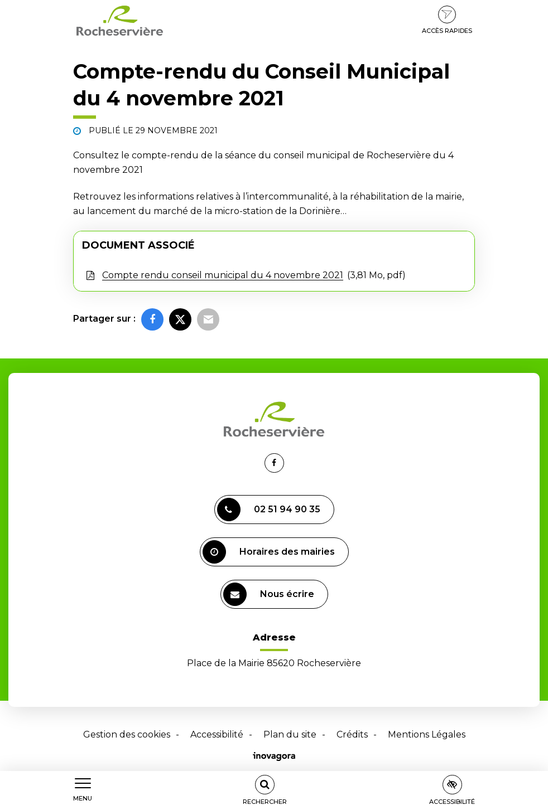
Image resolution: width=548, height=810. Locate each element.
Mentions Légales (426, 734)
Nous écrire (268, 594)
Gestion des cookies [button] (126, 734)
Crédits (352, 734)
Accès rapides (447, 20)
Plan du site (289, 734)
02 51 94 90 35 (268, 509)
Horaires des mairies (269, 552)
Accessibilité (216, 734)
